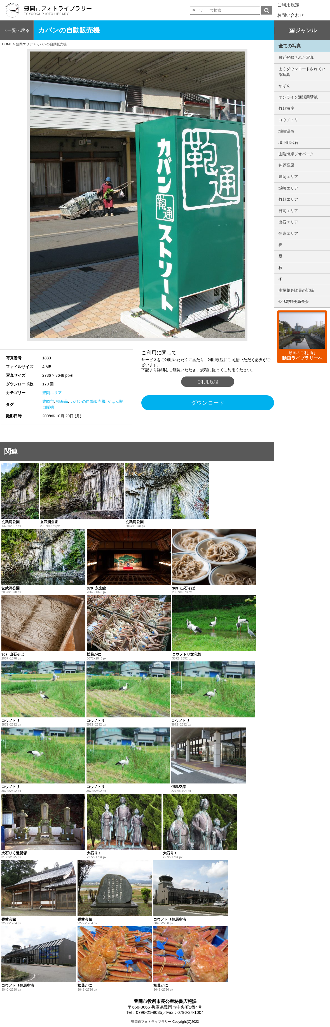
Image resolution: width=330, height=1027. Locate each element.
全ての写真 (289, 45)
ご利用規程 (207, 381)
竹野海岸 (286, 108)
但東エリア (288, 233)
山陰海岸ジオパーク (296, 154)
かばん (284, 85)
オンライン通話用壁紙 (298, 97)
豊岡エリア (52, 392)
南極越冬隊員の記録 (296, 290)
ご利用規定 (288, 5)
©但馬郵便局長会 (293, 301)
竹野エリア (288, 199)
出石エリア (288, 222)
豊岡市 (48, 401)
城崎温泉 (286, 131)
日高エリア (288, 211)
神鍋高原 (286, 165)
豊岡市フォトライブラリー (151, 1022)
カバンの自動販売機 (88, 401)
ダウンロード (207, 403)
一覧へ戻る (18, 30)
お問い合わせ (290, 15)
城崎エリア (288, 188)
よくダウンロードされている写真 (302, 72)
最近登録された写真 (296, 57)
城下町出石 (288, 142)
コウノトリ (288, 120)
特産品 (62, 401)
